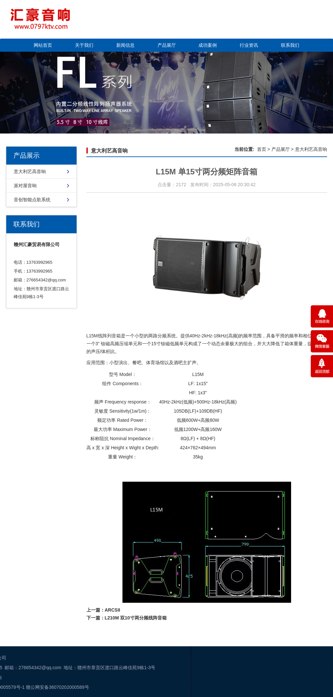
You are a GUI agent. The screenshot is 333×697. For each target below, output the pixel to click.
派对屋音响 (25, 185)
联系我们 (290, 45)
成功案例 (207, 45)
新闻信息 (125, 45)
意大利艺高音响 (30, 171)
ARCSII (112, 610)
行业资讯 (249, 45)
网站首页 (43, 45)
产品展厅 (166, 45)
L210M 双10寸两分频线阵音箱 (136, 617)
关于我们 (84, 45)
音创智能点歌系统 (32, 199)
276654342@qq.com (46, 279)
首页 (261, 149)
